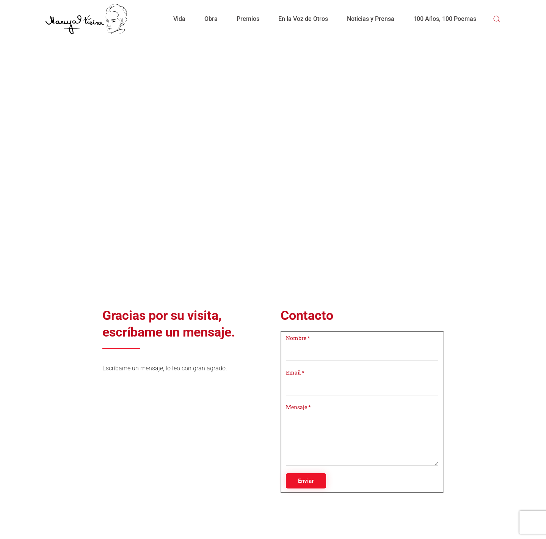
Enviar (306, 480)
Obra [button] (211, 18)
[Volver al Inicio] (86, 19)
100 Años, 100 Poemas (444, 18)
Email (295, 372)
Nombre (298, 337)
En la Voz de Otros (303, 18)
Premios (248, 18)
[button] (496, 19)
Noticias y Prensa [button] (370, 18)
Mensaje (298, 407)
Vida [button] (179, 18)
